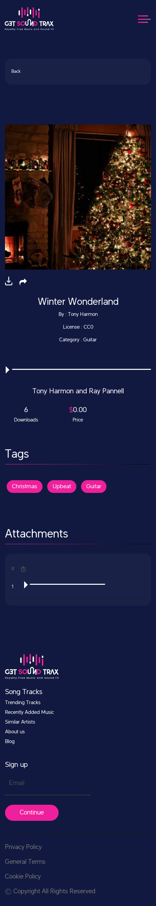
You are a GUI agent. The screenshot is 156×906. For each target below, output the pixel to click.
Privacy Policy (23, 847)
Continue (32, 812)
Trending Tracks (23, 702)
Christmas (24, 487)
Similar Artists (20, 722)
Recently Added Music (29, 712)
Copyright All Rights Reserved (50, 891)
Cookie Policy (23, 876)
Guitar (93, 487)
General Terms (25, 862)
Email (16, 783)
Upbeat (62, 487)
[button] (23, 281)
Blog (10, 741)
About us (15, 732)
